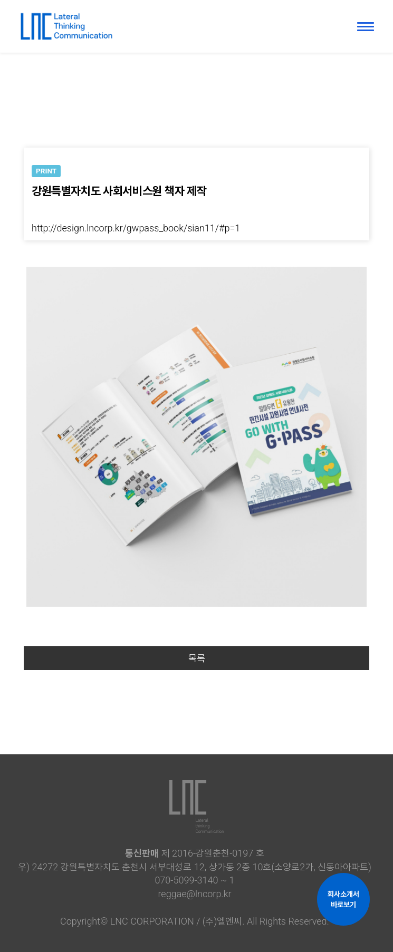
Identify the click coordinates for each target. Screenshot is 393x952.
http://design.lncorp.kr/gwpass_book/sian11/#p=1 (136, 228)
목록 (196, 658)
